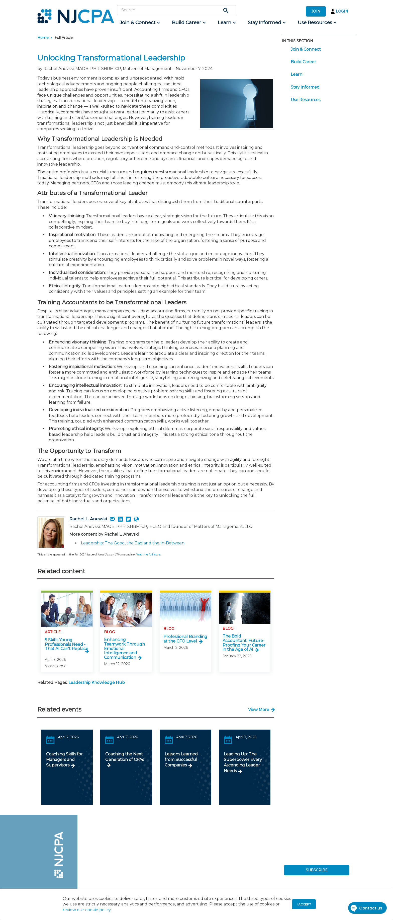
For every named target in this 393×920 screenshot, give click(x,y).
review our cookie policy (87, 909)
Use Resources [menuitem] (305, 99)
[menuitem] (139, 23)
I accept (304, 904)
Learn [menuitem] (296, 74)
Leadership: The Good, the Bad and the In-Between (132, 543)
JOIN (315, 11)
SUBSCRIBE (317, 870)
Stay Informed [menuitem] (305, 87)
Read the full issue (148, 554)
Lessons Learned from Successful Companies (181, 760)
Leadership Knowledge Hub (96, 682)
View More (258, 709)
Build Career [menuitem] (303, 61)
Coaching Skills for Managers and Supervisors (64, 760)
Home (43, 37)
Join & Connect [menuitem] (306, 49)
